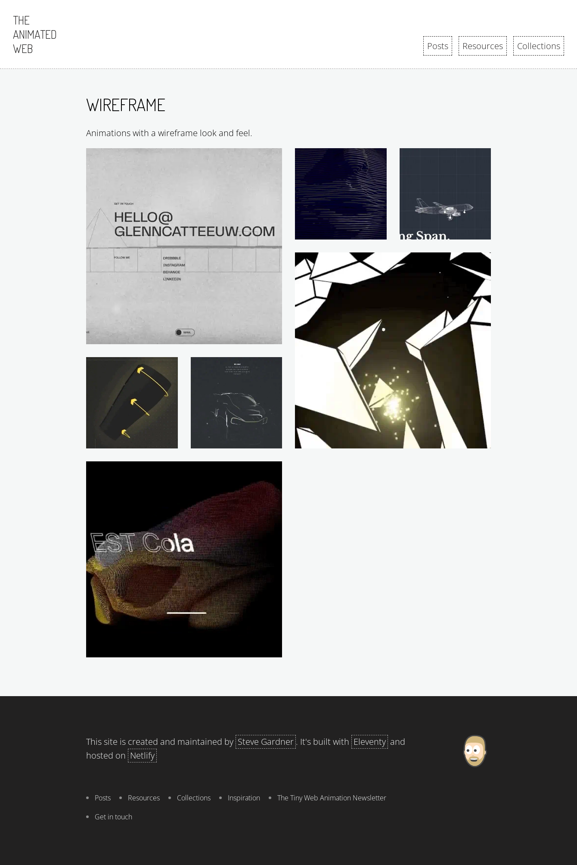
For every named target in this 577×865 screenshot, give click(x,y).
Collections (538, 46)
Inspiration (244, 798)
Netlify (142, 755)
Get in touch (113, 816)
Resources (482, 46)
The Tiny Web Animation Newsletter (331, 798)
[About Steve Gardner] (475, 780)
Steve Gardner (266, 741)
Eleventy (370, 741)
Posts (437, 46)
